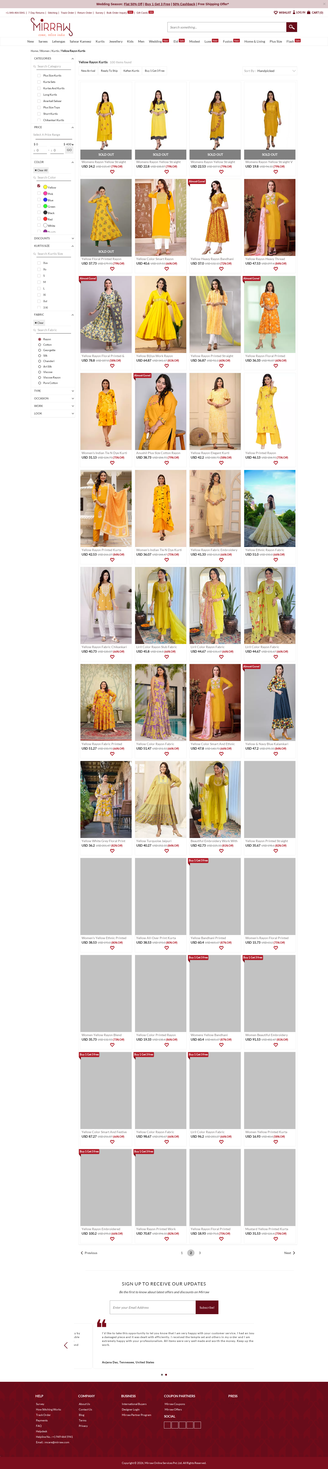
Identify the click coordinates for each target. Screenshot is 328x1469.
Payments (42, 1420)
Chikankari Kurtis (53, 120)
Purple (49, 232)
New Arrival (88, 70)
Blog (81, 1415)
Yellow (49, 187)
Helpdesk (41, 1431)
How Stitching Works (48, 1409)
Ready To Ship (109, 70)
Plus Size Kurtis (52, 75)
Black (48, 212)
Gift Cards (145, 12)
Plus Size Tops (51, 107)
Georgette (49, 350)
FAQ (39, 1426)
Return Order (84, 12)
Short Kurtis (50, 113)
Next (287, 1253)
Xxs (45, 263)
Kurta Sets (49, 82)
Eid (179, 41)
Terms (82, 1420)
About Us (84, 1404)
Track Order (67, 12)
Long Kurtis (50, 94)
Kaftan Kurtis (131, 70)
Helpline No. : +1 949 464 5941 (54, 1436)
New (30, 41)
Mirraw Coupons (175, 1404)
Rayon (47, 339)
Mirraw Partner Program (136, 1415)
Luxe (211, 41)
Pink (48, 193)
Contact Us (85, 1409)
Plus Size (276, 41)
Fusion (231, 41)
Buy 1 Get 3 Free (154, 70)
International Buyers (134, 1404)
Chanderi (48, 361)
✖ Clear (39, 322)
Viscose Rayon (52, 377)
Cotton (47, 344)
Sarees (43, 41)
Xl (44, 294)
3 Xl (45, 307)
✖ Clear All (41, 170)
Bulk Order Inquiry (117, 12)
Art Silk (47, 366)
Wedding (159, 41)
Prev (67, 1345)
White (49, 225)
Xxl (45, 301)
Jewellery (116, 41)
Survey (99, 12)
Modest (194, 41)
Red (48, 219)
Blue (48, 200)
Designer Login (131, 1409)
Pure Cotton (50, 382)
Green (49, 206)
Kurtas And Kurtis (53, 88)
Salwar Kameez (80, 41)
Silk (45, 355)
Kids (130, 41)
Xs (44, 269)
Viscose (47, 371)
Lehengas (58, 41)
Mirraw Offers (173, 1409)
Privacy (83, 1426)
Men (141, 41)
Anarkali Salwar (52, 101)
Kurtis (100, 41)
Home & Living (254, 41)
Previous (91, 1253)
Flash (294, 41)
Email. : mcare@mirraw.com (52, 1442)
